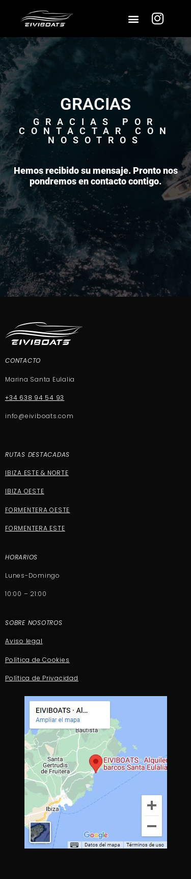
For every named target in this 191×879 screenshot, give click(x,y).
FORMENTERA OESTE (37, 510)
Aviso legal (23, 641)
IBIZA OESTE (24, 491)
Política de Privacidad (41, 678)
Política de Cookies (37, 659)
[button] (133, 19)
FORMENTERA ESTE (35, 528)
